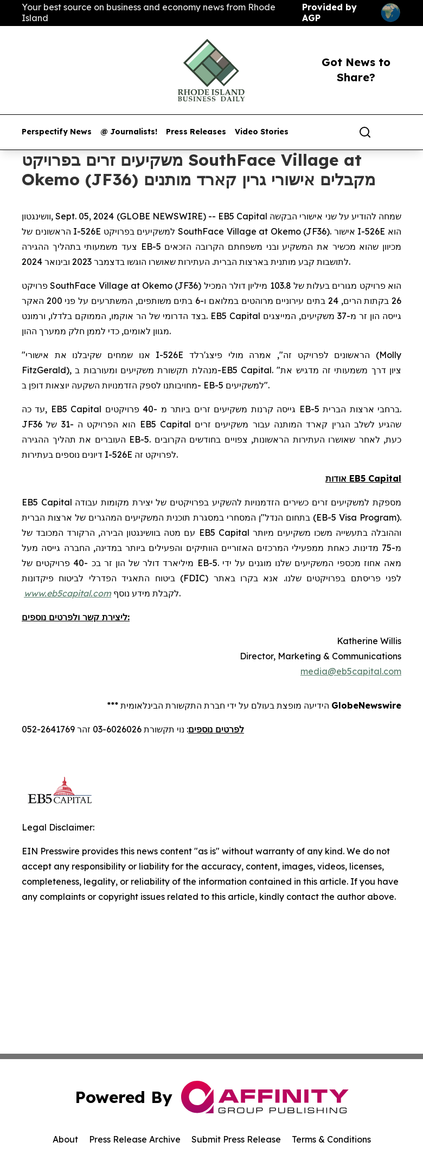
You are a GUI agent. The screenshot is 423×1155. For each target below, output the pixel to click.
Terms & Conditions (331, 1139)
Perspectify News (57, 132)
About (65, 1139)
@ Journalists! (128, 132)
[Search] (365, 132)
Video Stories (262, 132)
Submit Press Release (236, 1139)
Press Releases (196, 132)
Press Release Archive (135, 1139)
